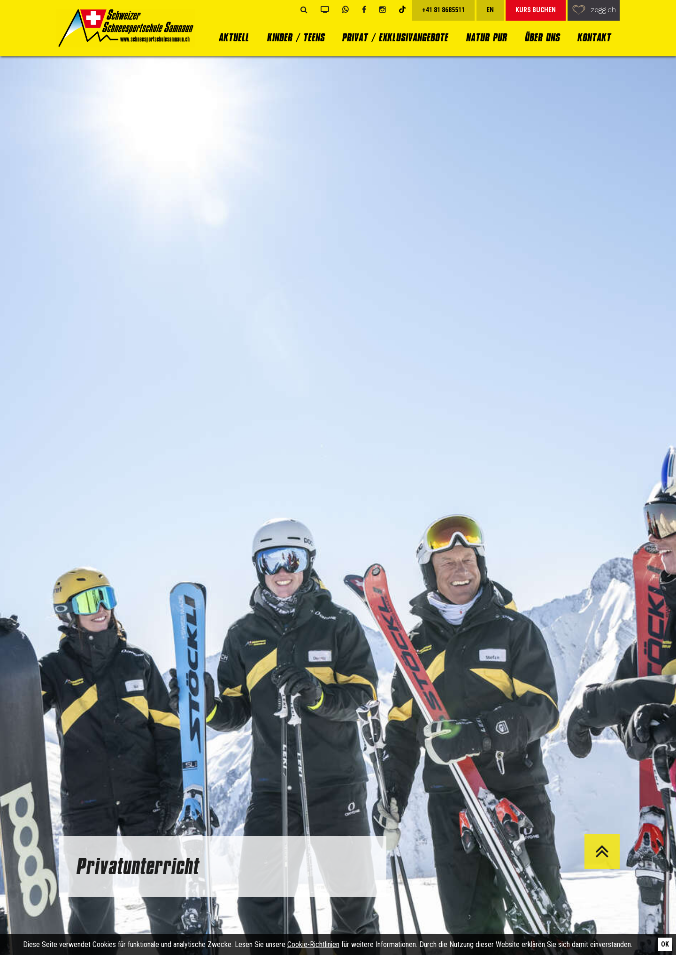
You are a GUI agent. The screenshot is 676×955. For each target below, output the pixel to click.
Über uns (542, 37)
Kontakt (594, 37)
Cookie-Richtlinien (313, 944)
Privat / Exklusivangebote (395, 37)
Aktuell (233, 37)
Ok (665, 944)
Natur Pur (486, 37)
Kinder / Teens (295, 37)
